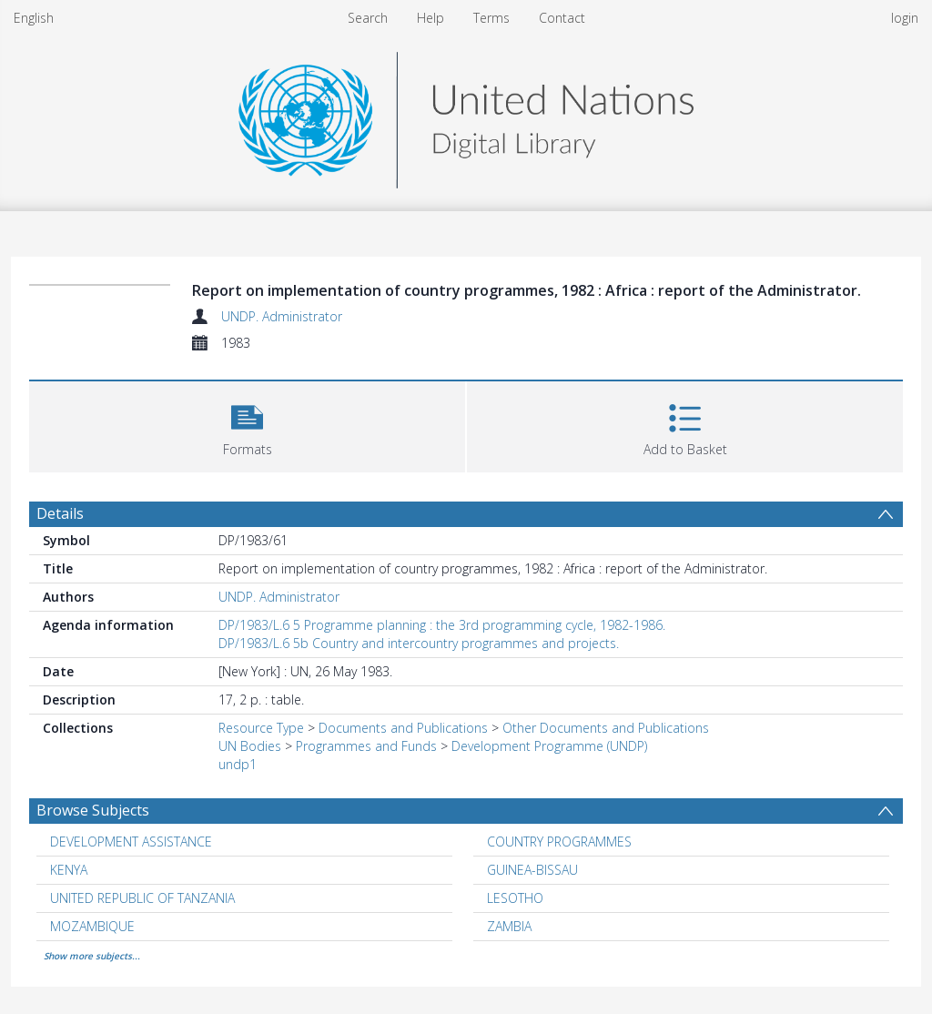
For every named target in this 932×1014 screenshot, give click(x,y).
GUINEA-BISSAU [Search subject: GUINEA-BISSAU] (532, 869)
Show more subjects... (92, 955)
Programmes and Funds (366, 746)
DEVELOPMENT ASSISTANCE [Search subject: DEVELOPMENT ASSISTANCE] (131, 841)
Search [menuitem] (368, 17)
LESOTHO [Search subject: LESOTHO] (515, 898)
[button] (247, 424)
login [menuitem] (904, 17)
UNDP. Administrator (281, 316)
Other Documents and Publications (605, 727)
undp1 (237, 764)
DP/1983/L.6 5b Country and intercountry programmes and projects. (418, 643)
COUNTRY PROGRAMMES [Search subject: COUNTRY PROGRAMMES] (559, 841)
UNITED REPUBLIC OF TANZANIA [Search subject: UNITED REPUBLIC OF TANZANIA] (142, 898)
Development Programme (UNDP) (549, 746)
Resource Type (261, 727)
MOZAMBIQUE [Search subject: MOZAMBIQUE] (92, 926)
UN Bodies (249, 746)
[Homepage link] (466, 115)
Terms (491, 17)
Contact (562, 17)
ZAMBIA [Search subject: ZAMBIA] (509, 926)
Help (430, 17)
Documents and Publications (403, 727)
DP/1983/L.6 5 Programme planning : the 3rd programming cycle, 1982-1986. (441, 625)
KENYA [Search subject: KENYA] (68, 869)
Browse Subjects (92, 810)
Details (60, 513)
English (34, 17)
